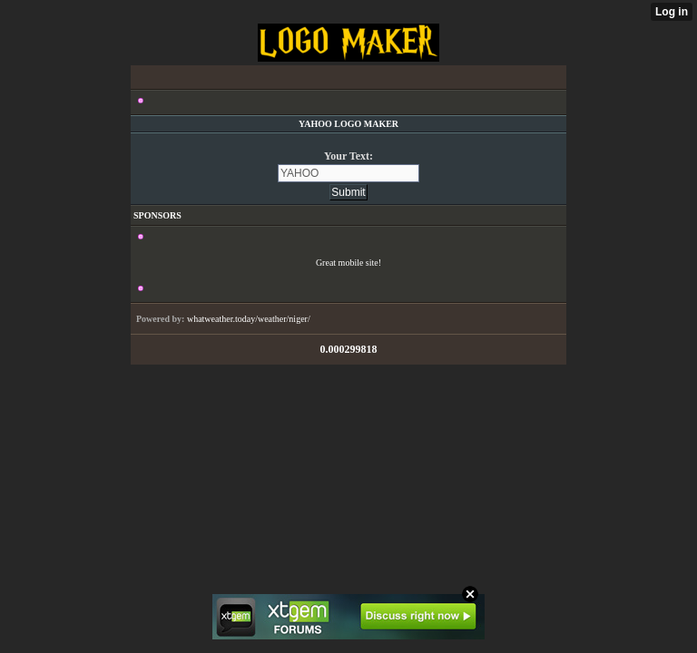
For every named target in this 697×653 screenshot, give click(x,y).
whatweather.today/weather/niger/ (248, 319)
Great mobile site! (348, 263)
